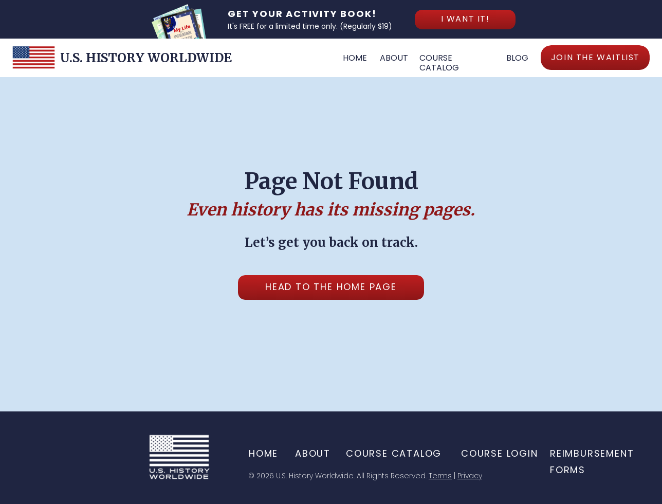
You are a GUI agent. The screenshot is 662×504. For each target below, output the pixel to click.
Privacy (469, 476)
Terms (440, 476)
